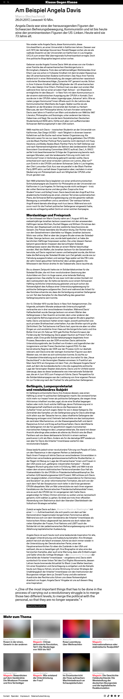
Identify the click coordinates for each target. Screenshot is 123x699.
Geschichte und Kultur (36, 606)
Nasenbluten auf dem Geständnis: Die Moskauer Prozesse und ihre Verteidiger (15, 679)
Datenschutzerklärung (40, 696)
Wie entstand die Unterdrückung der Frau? (45, 678)
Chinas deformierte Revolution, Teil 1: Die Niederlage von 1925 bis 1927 (45, 645)
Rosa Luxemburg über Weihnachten (72, 643)
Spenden (15, 696)
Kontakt (6, 696)
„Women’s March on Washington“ (72, 509)
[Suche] (8, 2)
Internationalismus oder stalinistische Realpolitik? (105, 644)
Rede (34, 512)
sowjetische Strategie (80, 554)
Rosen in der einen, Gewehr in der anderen (15, 643)
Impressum (25, 696)
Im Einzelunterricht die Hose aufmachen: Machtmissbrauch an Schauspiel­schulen (74, 679)
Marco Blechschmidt (30, 16)
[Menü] (4, 2)
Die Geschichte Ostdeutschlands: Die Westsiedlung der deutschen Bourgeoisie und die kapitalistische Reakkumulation (105, 681)
